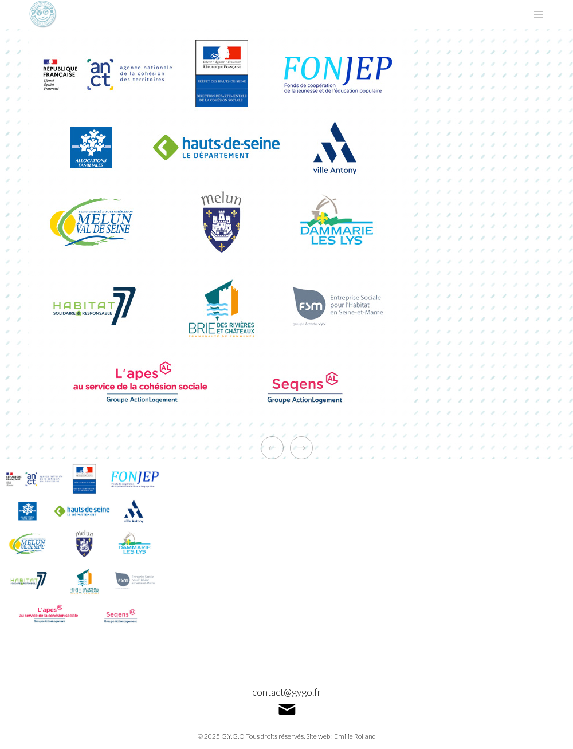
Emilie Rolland (355, 736)
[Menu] (534, 14)
